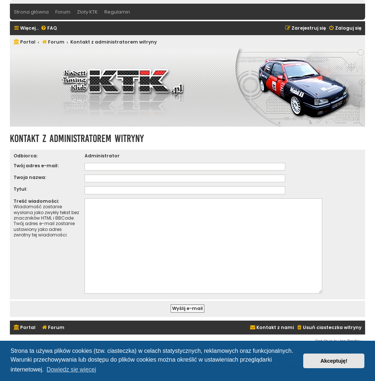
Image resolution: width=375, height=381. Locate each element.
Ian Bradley (350, 338)
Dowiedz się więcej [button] (71, 369)
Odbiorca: (26, 156)
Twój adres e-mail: (36, 166)
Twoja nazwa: (30, 177)
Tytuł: (20, 189)
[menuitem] (49, 28)
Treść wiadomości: (36, 201)
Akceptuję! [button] (334, 361)
